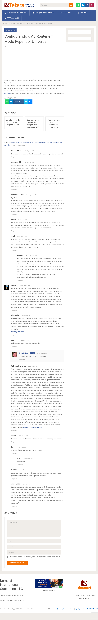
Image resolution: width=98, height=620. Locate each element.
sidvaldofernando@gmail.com (33, 427)
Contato (81, 13)
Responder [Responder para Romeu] (14, 478)
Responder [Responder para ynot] (14, 250)
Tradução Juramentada (42, 13)
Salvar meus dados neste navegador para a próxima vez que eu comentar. (35, 557)
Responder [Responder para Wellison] (14, 310)
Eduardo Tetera (24, 353)
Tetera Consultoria (5, 609)
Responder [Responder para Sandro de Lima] (14, 214)
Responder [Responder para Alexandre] (14, 335)
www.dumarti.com (84, 598)
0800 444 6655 (12, 18)
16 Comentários (10, 46)
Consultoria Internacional (16, 13)
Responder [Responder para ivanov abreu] (14, 157)
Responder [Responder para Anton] (14, 442)
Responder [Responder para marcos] (14, 346)
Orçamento (51, 590)
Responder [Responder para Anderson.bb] (14, 189)
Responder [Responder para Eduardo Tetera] (22, 359)
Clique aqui (8, 93)
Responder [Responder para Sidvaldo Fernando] (14, 430)
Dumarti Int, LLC (28, 609)
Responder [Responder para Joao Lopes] (14, 506)
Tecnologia (65, 13)
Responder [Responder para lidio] (14, 453)
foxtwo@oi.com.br (17, 332)
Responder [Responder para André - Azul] (20, 280)
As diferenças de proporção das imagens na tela (13, 122)
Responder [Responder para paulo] (14, 231)
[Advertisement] (34, 62)
